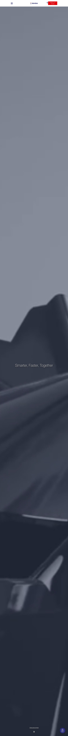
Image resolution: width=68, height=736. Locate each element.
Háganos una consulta (52, 3)
